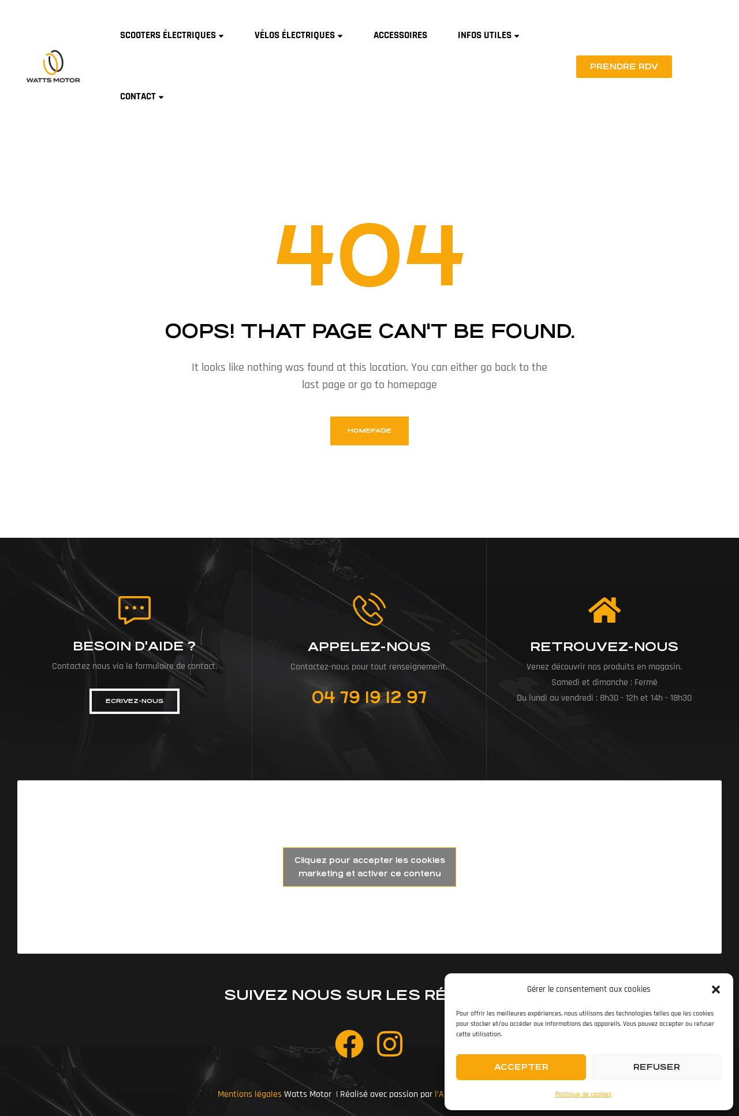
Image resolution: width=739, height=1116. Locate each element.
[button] (716, 989)
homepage (369, 430)
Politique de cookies (583, 1094)
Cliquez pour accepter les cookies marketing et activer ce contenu (369, 867)
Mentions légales (250, 1094)
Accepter (521, 1067)
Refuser (656, 1067)
